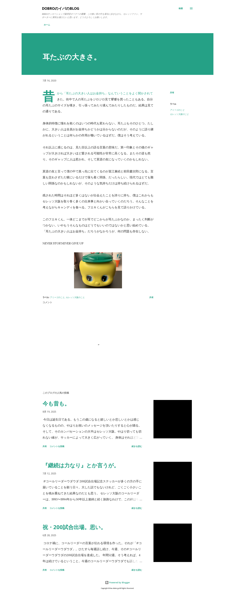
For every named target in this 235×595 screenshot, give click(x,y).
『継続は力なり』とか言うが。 (81, 465)
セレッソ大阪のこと (179, 114)
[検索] (181, 8)
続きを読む (137, 446)
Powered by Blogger (117, 582)
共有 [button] (172, 92)
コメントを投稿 (57, 446)
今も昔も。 (56, 403)
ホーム (47, 24)
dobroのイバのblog (60, 8)
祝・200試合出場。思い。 (74, 527)
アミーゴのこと (177, 109)
